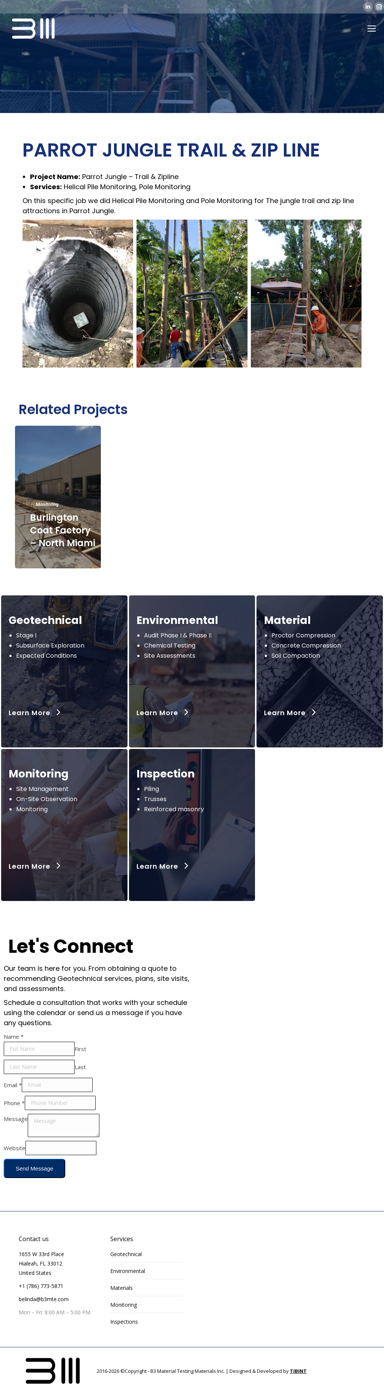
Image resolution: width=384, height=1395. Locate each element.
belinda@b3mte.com (44, 1299)
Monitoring (47, 504)
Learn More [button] (35, 712)
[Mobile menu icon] (371, 28)
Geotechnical (126, 1254)
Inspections (124, 1321)
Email (13, 1084)
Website (15, 1147)
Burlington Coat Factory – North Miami (62, 530)
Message (16, 1118)
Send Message (34, 1168)
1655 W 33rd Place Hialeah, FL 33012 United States (41, 1263)
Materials (121, 1287)
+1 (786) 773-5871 (41, 1286)
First (80, 1048)
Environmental (127, 1270)
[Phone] (60, 1103)
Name (14, 1036)
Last (80, 1066)
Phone (14, 1102)
